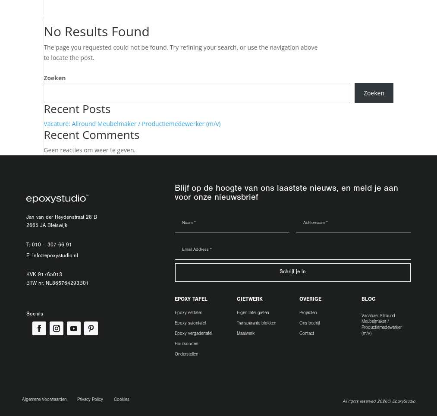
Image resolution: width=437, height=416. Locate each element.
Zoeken (55, 78)
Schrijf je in (293, 272)
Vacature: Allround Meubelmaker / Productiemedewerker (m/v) (132, 124)
